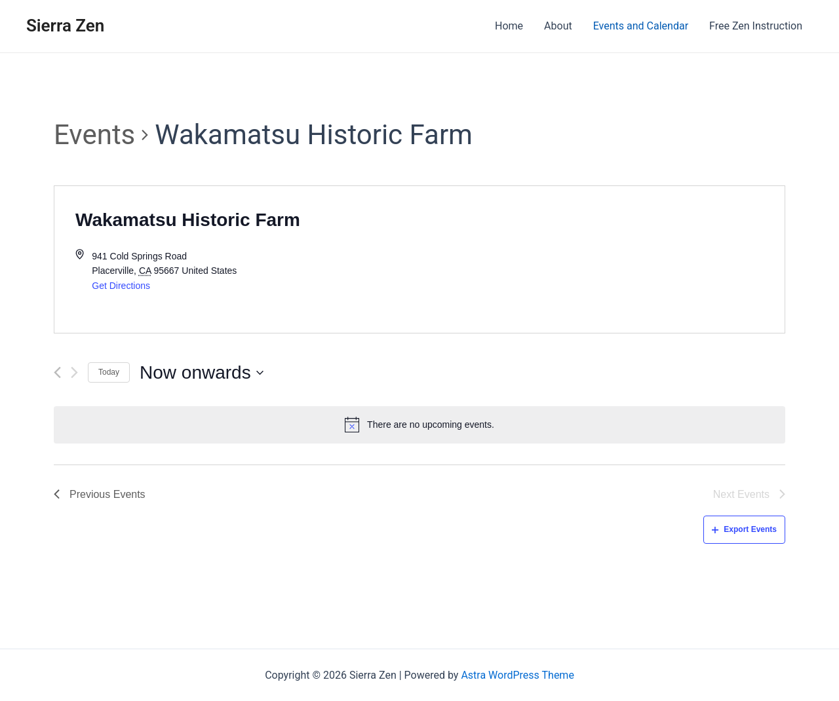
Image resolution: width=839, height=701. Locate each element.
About (558, 26)
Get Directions (121, 285)
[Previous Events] (57, 372)
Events (94, 135)
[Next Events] (74, 372)
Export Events (744, 529)
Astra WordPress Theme (517, 675)
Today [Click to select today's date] (108, 372)
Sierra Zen (65, 25)
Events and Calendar (640, 26)
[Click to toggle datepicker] (201, 373)
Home (509, 26)
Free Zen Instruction (755, 26)
